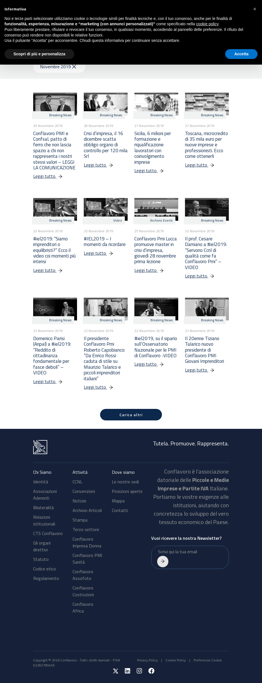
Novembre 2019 (58, 66)
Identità (40, 481)
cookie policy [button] (207, 24)
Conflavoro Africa (83, 607)
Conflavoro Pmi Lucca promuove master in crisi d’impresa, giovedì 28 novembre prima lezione (155, 250)
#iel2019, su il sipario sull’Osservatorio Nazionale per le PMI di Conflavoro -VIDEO (155, 347)
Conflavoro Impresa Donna (87, 542)
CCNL (77, 481)
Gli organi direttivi (42, 546)
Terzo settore (86, 529)
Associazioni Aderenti (45, 494)
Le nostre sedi (125, 481)
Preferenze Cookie (208, 660)
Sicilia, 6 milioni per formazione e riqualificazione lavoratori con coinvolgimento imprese (152, 148)
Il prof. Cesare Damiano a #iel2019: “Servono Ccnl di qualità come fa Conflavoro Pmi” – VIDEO (206, 253)
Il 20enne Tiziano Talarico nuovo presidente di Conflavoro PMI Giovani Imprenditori (204, 350)
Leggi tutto (50, 176)
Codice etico (44, 568)
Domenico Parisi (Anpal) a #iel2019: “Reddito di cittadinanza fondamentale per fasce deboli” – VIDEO (52, 355)
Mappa (118, 500)
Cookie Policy (176, 660)
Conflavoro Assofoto (83, 575)
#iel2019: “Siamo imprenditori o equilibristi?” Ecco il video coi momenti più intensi (54, 250)
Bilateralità (43, 507)
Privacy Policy (147, 660)
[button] (254, 8)
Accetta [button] (241, 54)
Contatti (120, 510)
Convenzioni (84, 491)
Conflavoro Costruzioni (83, 591)
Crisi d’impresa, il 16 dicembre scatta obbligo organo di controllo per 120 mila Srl (106, 145)
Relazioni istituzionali (44, 520)
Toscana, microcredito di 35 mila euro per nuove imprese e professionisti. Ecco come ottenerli (206, 145)
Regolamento (46, 578)
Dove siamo (123, 472)
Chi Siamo (42, 472)
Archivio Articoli (87, 510)
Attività (80, 472)
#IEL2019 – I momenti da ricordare (105, 241)
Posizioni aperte (127, 491)
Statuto (41, 559)
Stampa (80, 519)
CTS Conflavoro (48, 533)
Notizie (79, 500)
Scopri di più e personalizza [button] (39, 54)
